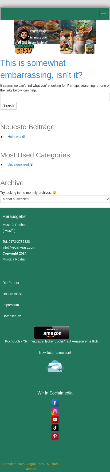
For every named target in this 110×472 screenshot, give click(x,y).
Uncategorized (18, 164)
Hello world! (16, 137)
